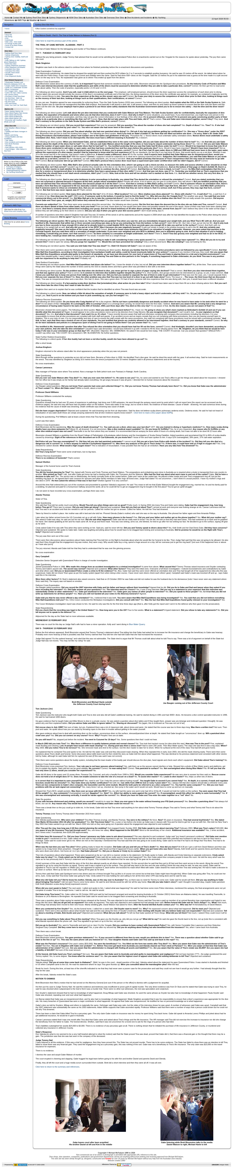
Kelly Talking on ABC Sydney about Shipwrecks (15, 61)
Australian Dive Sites (95, 18)
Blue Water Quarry (137, 624)
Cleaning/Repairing (16, 170)
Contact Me (18, 18)
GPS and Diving (11, 103)
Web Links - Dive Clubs (13, 42)
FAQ (6, 38)
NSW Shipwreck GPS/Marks (15, 67)
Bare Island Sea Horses (13, 115)
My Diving (8, 36)
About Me (8, 35)
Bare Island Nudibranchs (14, 116)
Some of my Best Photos (14, 45)
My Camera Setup (11, 94)
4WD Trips (21, 20)
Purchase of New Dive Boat (15, 96)
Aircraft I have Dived (12, 73)
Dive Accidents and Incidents (139, 18)
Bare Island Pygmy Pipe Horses (16, 113)
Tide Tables (9, 140)
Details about (14, 169)
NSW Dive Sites (76, 18)
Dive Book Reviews (12, 144)
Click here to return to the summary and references (57, 1067)
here (23, 199)
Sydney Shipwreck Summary (15, 65)
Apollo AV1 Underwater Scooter (16, 87)
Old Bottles (9, 74)
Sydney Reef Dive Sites (36, 18)
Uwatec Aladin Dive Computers (16, 86)
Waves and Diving (11, 135)
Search (43, 20)
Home (7, 18)
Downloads (9, 40)
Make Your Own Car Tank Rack (16, 105)
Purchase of (13, 167)
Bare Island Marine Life (13, 118)
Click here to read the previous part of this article (56, 41)
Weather (33, 20)
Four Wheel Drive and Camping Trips (15, 210)
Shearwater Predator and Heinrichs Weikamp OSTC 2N (14, 83)
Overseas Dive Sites (115, 18)
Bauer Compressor (12, 89)
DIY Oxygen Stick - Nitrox (14, 91)
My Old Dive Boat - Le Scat (14, 100)
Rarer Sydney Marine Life (14, 111)
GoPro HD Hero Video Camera (16, 93)
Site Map (8, 145)
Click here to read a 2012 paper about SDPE (153, 413)
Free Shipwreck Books (13, 76)
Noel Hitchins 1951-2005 (14, 147)
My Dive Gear (10, 102)
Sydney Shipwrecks (57, 18)
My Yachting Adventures (14, 172)
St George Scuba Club (13, 43)
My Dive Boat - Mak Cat (13, 98)
